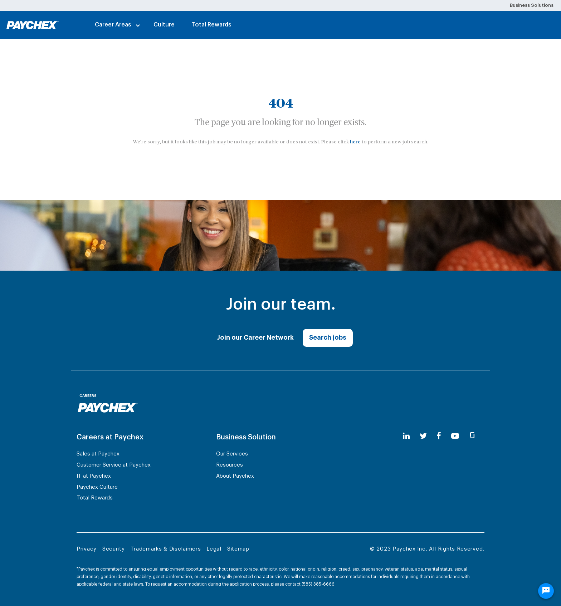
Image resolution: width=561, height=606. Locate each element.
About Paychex (235, 476)
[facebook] (439, 436)
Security (113, 549)
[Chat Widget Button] (546, 591)
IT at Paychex (94, 476)
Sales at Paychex (98, 454)
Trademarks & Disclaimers (166, 549)
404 (280, 103)
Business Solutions (531, 5)
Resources (229, 465)
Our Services (232, 454)
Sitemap (238, 549)
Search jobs (327, 337)
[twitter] (423, 436)
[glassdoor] (472, 436)
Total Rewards (211, 25)
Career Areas (113, 25)
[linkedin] (406, 436)
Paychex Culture (97, 487)
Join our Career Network (255, 337)
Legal (213, 549)
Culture (164, 25)
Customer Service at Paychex (114, 465)
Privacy (87, 549)
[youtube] (455, 436)
